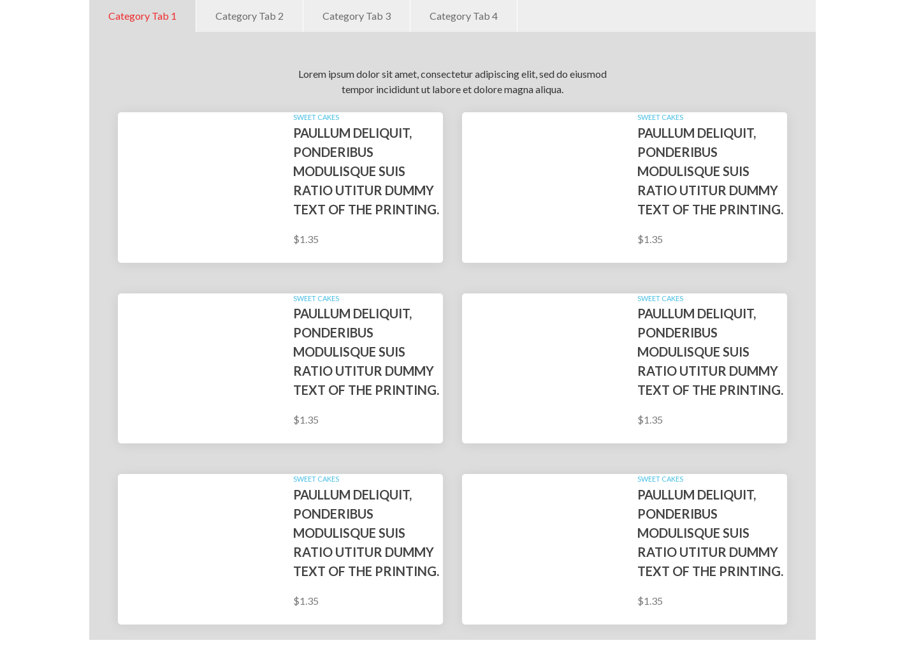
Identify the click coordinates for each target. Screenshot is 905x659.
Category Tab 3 (356, 16)
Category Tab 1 (142, 16)
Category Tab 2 (249, 16)
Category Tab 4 (464, 16)
